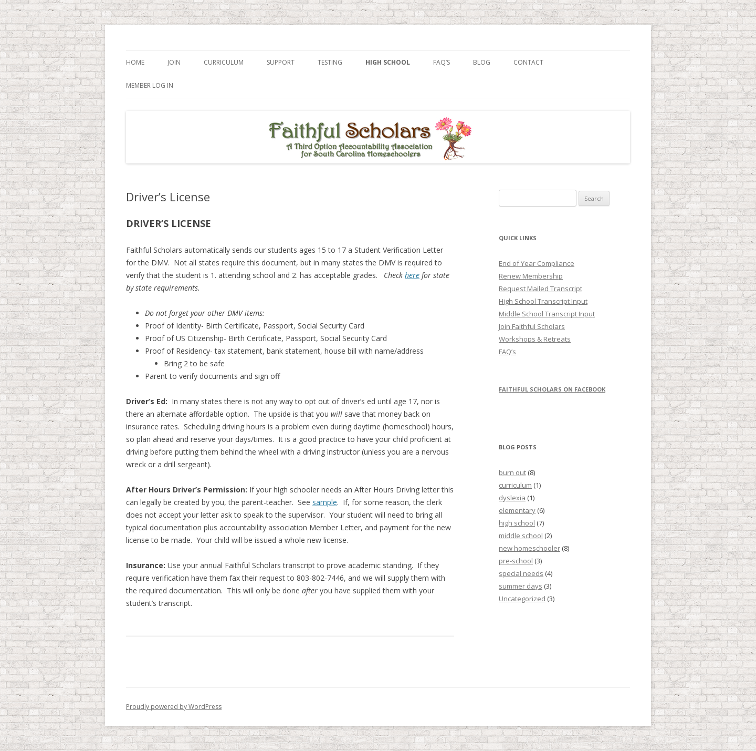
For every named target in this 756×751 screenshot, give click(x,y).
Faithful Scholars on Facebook (552, 389)
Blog (481, 62)
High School (387, 62)
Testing (330, 62)
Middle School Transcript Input (547, 313)
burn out (512, 472)
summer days (520, 586)
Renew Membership (531, 276)
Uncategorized (522, 598)
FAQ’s (441, 62)
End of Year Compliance (536, 263)
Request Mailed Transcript (540, 288)
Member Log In (149, 85)
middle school (521, 535)
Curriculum (224, 62)
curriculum (515, 485)
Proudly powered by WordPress (174, 706)
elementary (517, 510)
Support (281, 62)
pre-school (516, 560)
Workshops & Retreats (535, 339)
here (412, 275)
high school (517, 523)
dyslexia (512, 497)
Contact (528, 62)
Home (135, 62)
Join (174, 62)
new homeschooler (529, 548)
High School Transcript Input (543, 301)
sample (324, 502)
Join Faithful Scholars (532, 326)
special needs (521, 573)
